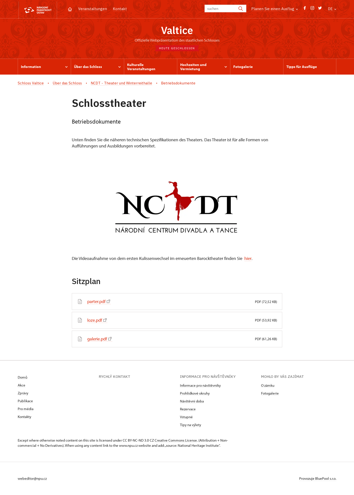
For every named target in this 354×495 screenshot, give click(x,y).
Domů (22, 377)
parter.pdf (98, 302)
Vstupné (186, 417)
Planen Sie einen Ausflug (274, 8)
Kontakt (120, 8)
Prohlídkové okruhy (195, 393)
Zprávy (23, 393)
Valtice (177, 31)
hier (247, 259)
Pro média (25, 409)
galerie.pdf (99, 339)
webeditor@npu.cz (32, 478)
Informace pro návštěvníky (200, 385)
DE (332, 8)
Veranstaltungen (92, 8)
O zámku (267, 385)
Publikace (25, 401)
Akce (21, 385)
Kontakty (24, 417)
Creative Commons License (176, 440)
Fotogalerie (270, 393)
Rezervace (188, 409)
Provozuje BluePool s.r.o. (317, 478)
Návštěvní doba (192, 401)
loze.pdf (97, 320)
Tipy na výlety (190, 425)
